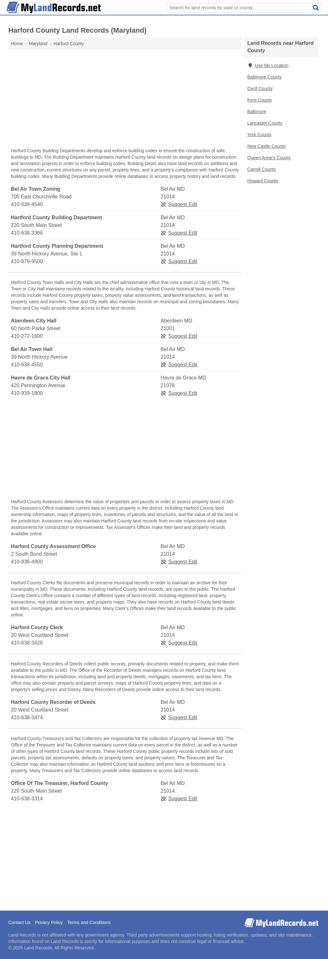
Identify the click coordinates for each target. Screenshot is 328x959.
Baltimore (256, 111)
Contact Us (19, 922)
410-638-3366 (27, 233)
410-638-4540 (27, 204)
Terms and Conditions (89, 922)
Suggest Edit (178, 204)
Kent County (259, 100)
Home (17, 43)
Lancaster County (265, 123)
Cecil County (260, 88)
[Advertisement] (125, 100)
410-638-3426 (27, 643)
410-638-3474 (27, 717)
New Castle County (266, 146)
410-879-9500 (27, 261)
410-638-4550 (27, 364)
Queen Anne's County (269, 157)
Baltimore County (264, 76)
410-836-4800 (27, 561)
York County (259, 134)
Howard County (262, 180)
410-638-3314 (27, 798)
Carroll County (261, 169)
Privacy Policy (49, 922)
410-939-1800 (27, 393)
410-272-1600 (27, 336)
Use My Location (267, 65)
